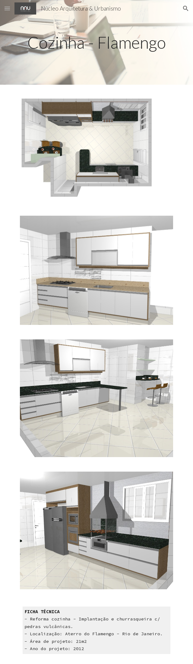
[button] (7, 8)
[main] (96, 42)
